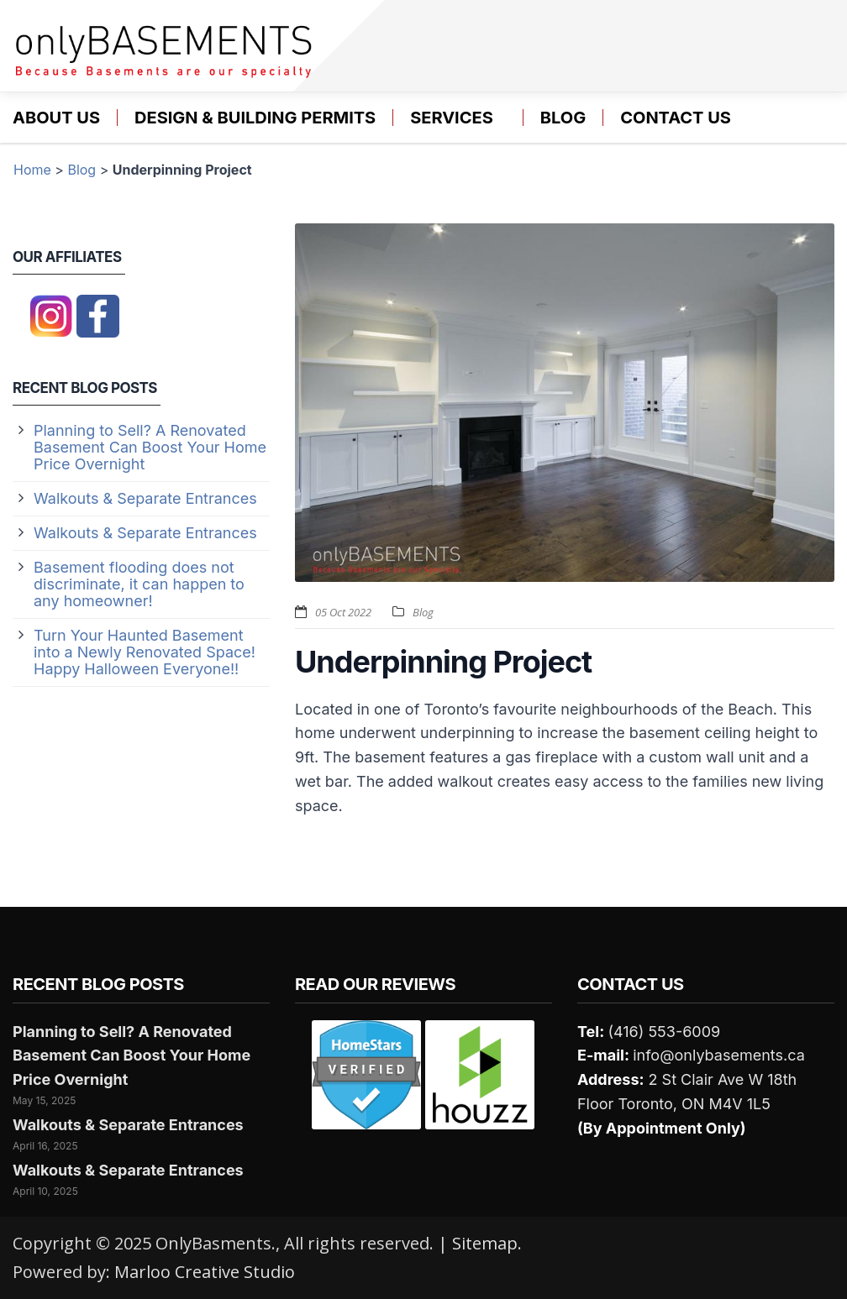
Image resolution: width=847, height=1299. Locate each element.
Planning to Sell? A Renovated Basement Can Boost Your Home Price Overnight (150, 447)
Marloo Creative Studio (204, 1271)
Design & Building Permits (255, 117)
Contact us (675, 117)
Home (32, 169)
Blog (563, 117)
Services (451, 117)
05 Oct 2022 (343, 612)
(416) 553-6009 (664, 1031)
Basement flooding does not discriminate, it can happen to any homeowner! (139, 584)
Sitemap (485, 1243)
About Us (56, 117)
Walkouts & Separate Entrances (145, 498)
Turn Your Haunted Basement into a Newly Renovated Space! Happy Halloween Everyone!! (144, 652)
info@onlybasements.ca (719, 1055)
